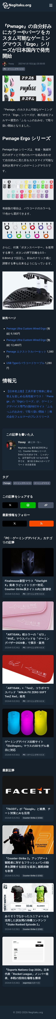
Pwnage (7, 483)
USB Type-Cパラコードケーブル (25, 363)
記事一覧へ (35, 442)
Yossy (22, 442)
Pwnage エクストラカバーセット (26, 351)
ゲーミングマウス (41, 483)
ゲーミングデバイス (22, 483)
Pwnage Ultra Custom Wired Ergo (26, 328)
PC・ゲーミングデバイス (14, 69)
